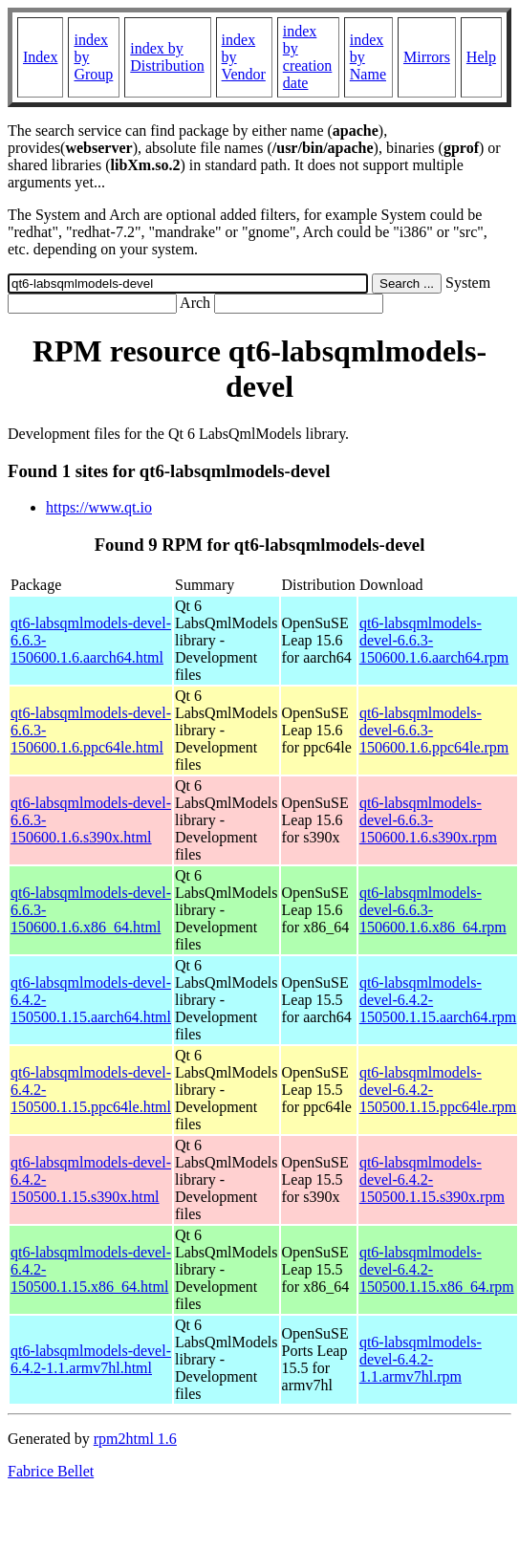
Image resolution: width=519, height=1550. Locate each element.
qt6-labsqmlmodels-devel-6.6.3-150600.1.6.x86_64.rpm (433, 909)
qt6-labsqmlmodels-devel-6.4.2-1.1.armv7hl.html (91, 1359)
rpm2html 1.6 (135, 1438)
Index (40, 57)
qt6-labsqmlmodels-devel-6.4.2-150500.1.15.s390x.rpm (432, 1179)
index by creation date (308, 57)
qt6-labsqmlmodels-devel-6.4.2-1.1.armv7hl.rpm (420, 1359)
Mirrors (426, 57)
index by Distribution (167, 57)
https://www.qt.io (99, 507)
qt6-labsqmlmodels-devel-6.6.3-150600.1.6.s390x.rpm (428, 820)
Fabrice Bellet (51, 1471)
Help (481, 57)
